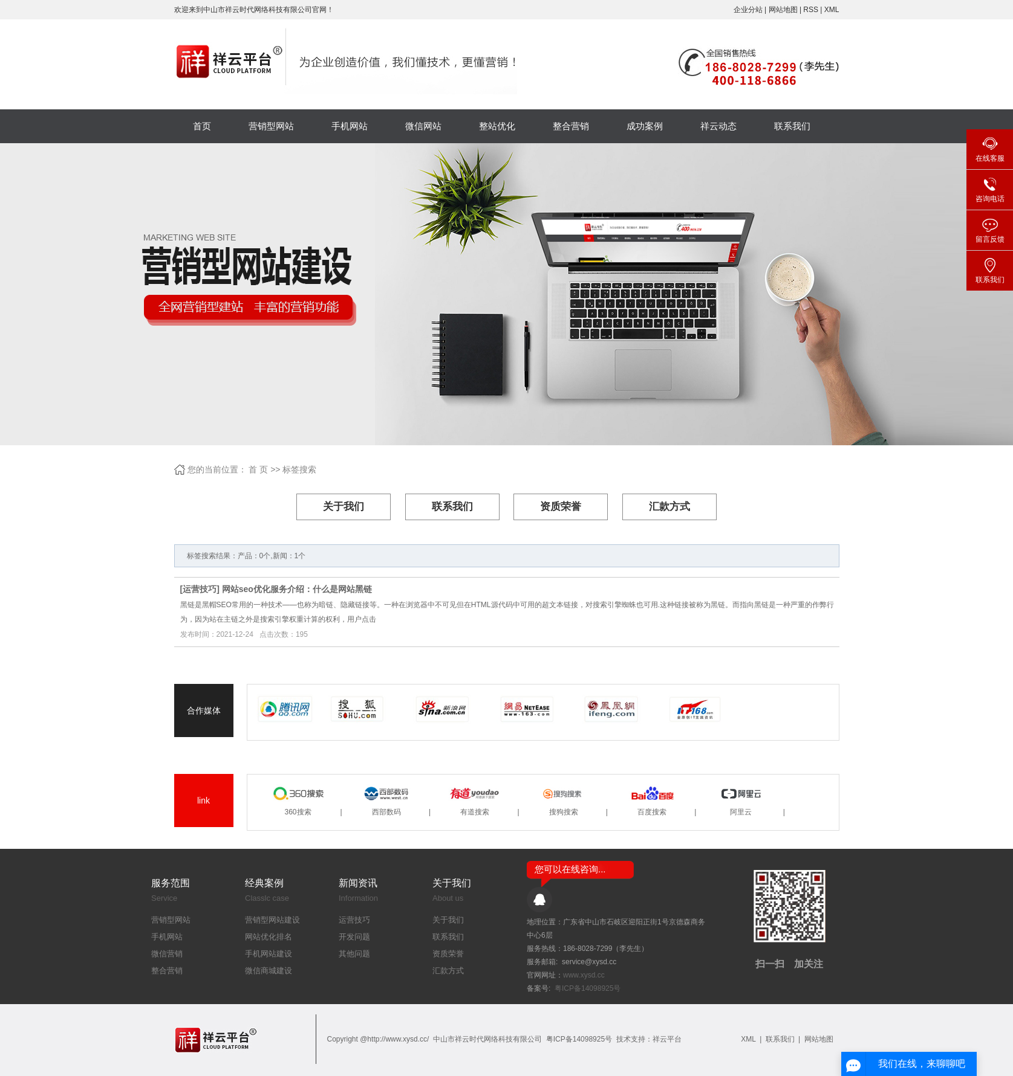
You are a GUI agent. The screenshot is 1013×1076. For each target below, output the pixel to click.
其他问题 (354, 953)
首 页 (258, 469)
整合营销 (571, 126)
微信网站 (423, 126)
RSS (810, 9)
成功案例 (645, 126)
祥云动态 (718, 126)
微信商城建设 (268, 970)
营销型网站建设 (272, 919)
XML (831, 9)
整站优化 (497, 126)
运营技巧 (200, 589)
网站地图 (784, 9)
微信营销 (167, 953)
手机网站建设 (268, 953)
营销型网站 (271, 126)
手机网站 (349, 126)
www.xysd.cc (584, 975)
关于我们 (343, 506)
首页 (202, 126)
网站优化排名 (268, 936)
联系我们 (792, 126)
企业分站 (748, 9)
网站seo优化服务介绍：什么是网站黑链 (297, 589)
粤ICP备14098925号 (588, 988)
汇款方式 (669, 506)
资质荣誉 (560, 506)
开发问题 (354, 936)
